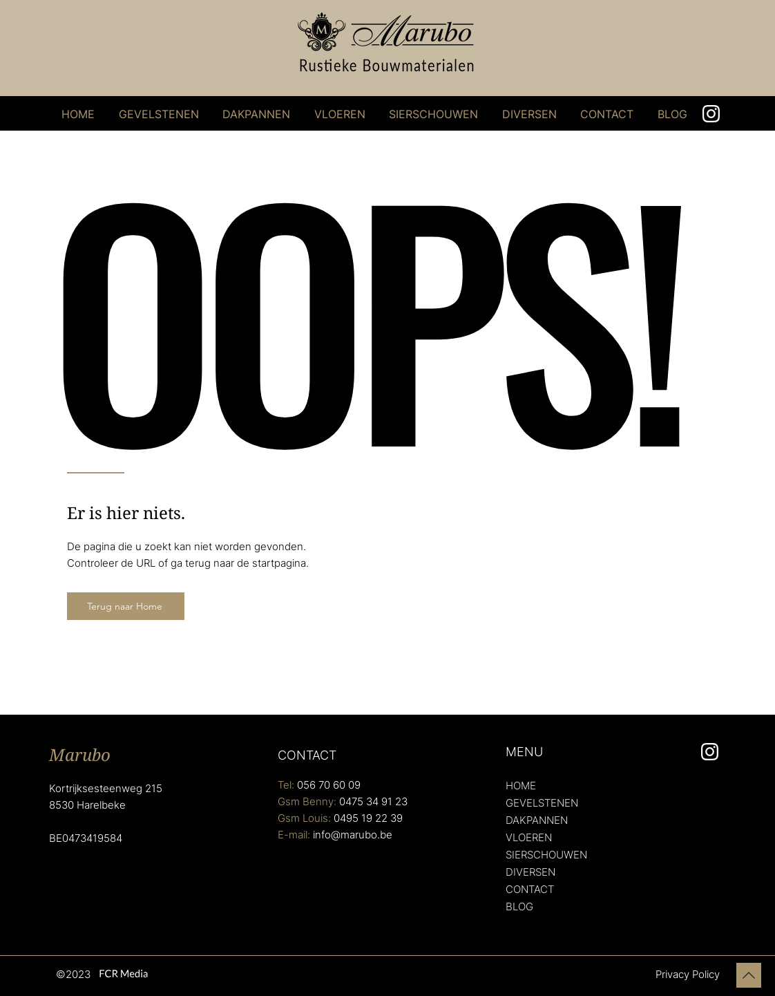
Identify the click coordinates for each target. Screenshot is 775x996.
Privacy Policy (688, 974)
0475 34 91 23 (373, 801)
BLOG (519, 906)
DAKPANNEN (537, 820)
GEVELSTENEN (542, 802)
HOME (521, 785)
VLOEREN (529, 837)
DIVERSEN (530, 871)
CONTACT (530, 889)
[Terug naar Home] (125, 606)
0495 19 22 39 (368, 818)
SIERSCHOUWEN (546, 854)
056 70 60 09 (329, 784)
